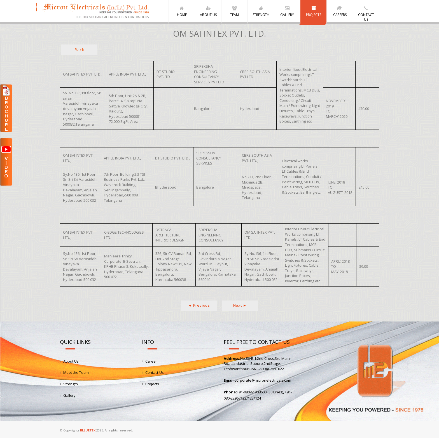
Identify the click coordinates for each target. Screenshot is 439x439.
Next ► (240, 306)
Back (79, 50)
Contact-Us (154, 373)
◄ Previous (199, 306)
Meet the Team (76, 373)
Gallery (69, 396)
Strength (70, 385)
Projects (152, 385)
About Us (71, 362)
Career (151, 362)
